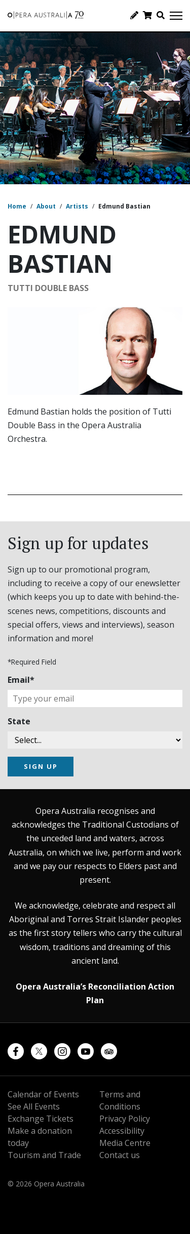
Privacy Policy (124, 1118)
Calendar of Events (43, 1094)
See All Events (34, 1106)
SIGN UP (41, 766)
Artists (77, 206)
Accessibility (121, 1130)
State (19, 721)
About (46, 206)
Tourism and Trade (44, 1155)
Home (17, 206)
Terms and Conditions (119, 1100)
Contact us (119, 1155)
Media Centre (124, 1142)
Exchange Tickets (40, 1118)
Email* (21, 679)
